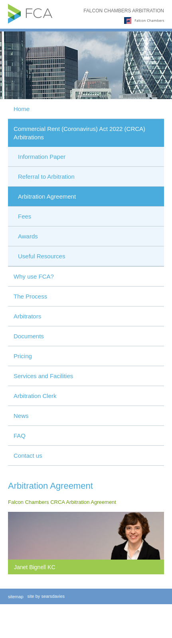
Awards (28, 236)
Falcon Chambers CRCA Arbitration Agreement (62, 502)
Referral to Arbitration (46, 176)
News (21, 415)
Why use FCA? (34, 276)
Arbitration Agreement (47, 196)
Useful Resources (41, 256)
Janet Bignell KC (34, 567)
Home (22, 108)
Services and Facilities (43, 376)
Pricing (23, 356)
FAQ (20, 435)
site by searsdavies (46, 596)
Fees (24, 216)
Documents (29, 336)
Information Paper (41, 156)
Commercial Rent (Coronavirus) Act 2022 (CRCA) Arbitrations (79, 132)
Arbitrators (27, 316)
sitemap (16, 596)
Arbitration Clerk (35, 395)
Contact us (28, 455)
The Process (30, 296)
